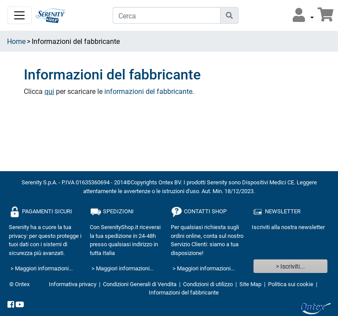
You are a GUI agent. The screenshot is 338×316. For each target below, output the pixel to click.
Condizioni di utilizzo (208, 284)
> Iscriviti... (290, 266)
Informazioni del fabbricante (184, 292)
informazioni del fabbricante (148, 91)
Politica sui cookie (290, 284)
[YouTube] (19, 305)
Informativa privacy (72, 284)
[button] (303, 15)
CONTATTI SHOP (199, 212)
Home (16, 41)
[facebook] (10, 305)
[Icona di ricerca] (229, 15)
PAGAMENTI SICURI (40, 212)
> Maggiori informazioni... (42, 268)
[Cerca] (166, 15)
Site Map (250, 284)
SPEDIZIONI (112, 212)
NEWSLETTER (276, 212)
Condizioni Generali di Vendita (139, 284)
